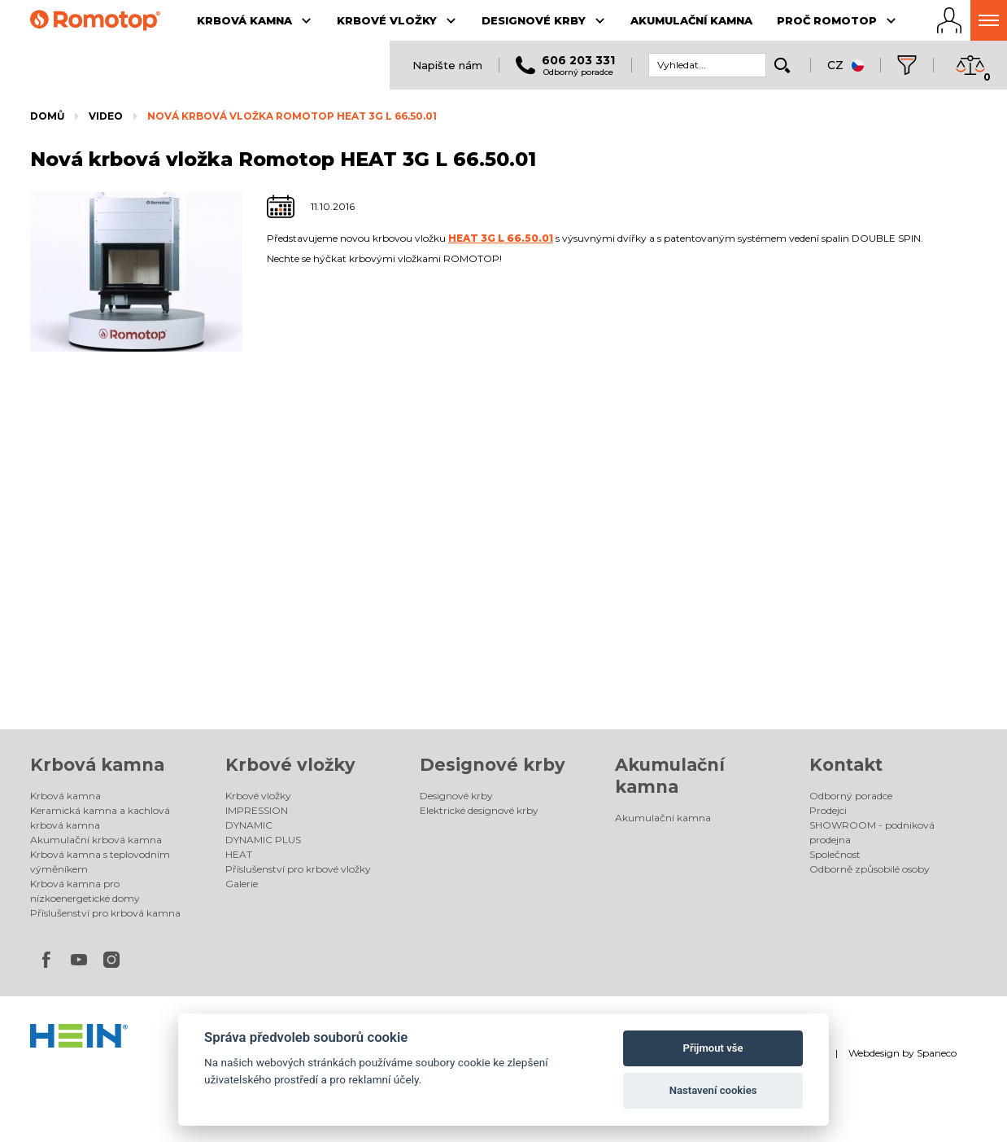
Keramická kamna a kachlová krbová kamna (100, 817)
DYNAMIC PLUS (263, 840)
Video (106, 116)
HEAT (238, 854)
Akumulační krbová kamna (96, 840)
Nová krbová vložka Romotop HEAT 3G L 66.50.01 (292, 116)
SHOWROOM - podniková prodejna (872, 832)
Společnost (835, 854)
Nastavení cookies (713, 1090)
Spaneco (937, 1053)
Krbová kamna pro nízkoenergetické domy (85, 890)
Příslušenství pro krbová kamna (105, 913)
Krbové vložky (290, 765)
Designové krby (492, 765)
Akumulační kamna (663, 818)
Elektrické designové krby (479, 810)
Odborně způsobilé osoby (869, 869)
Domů (47, 116)
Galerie (241, 883)
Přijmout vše (713, 1048)
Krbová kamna (97, 765)
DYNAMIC (248, 825)
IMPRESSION (256, 810)
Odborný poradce (850, 796)
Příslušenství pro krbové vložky (298, 869)
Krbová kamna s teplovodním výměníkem (100, 861)
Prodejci (828, 810)
